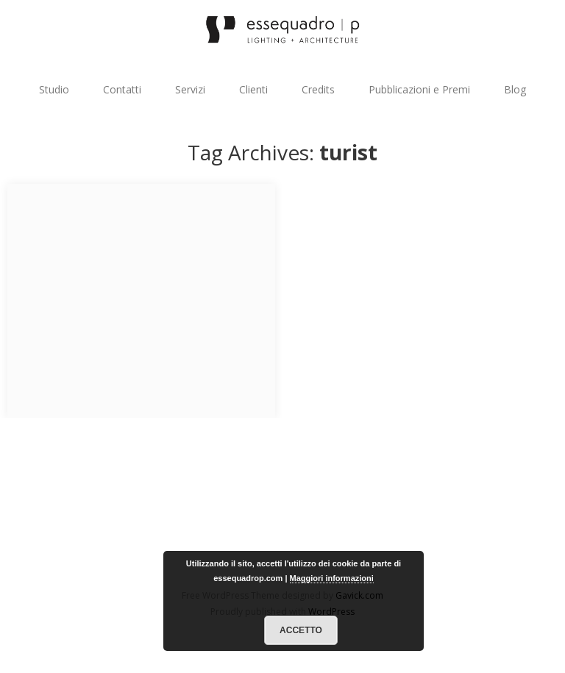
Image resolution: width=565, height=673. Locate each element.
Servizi (190, 89)
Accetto (301, 630)
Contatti (122, 89)
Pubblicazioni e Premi (419, 89)
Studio (54, 89)
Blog (515, 89)
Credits (318, 89)
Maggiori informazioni (332, 578)
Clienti (253, 89)
